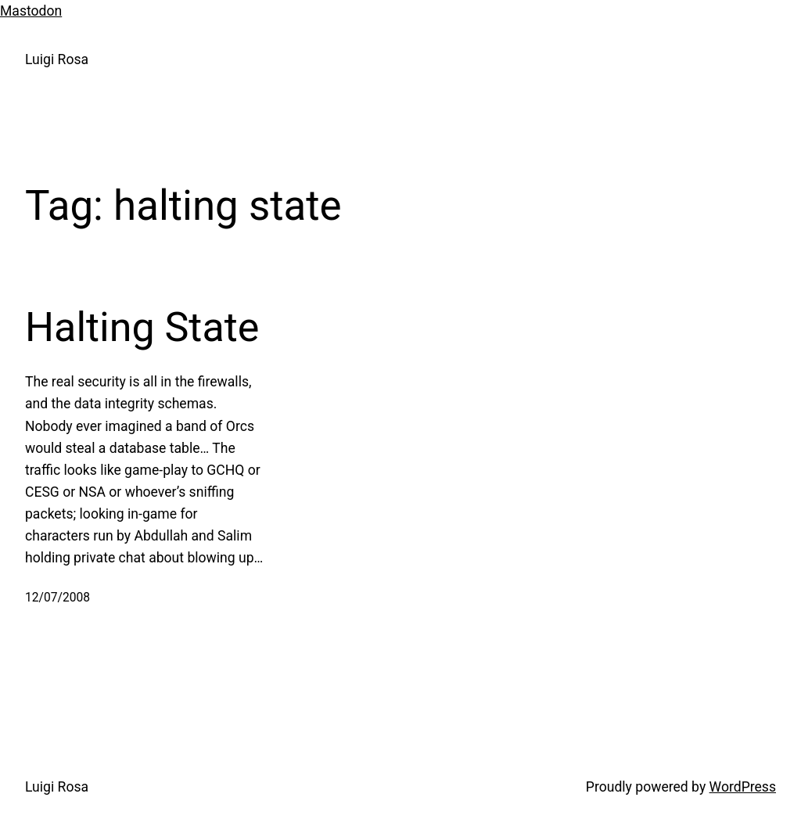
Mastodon (31, 11)
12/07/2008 (57, 598)
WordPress (742, 787)
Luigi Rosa (56, 59)
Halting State (142, 327)
